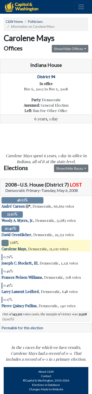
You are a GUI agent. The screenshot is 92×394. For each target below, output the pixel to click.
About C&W (46, 371)
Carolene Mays (13, 248)
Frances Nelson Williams (21, 277)
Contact (46, 376)
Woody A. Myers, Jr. (17, 220)
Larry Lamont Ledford (20, 291)
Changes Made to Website (46, 389)
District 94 (46, 76)
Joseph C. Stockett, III (19, 263)
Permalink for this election (22, 328)
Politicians (35, 22)
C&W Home (14, 22)
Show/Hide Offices (68, 49)
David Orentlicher (16, 234)
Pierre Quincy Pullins (19, 305)
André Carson (13, 206)
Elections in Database (46, 385)
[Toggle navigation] (81, 7)
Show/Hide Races (69, 168)
